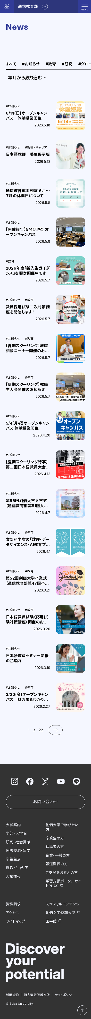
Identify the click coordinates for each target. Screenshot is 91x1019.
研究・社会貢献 (18, 842)
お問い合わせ (45, 801)
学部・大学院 (16, 833)
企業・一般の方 (58, 855)
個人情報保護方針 (37, 995)
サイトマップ (15, 921)
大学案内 (13, 825)
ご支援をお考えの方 (62, 872)
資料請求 (13, 904)
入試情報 (13, 876)
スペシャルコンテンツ (63, 904)
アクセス (12, 912)
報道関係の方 (57, 864)
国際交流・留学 (18, 850)
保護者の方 (55, 846)
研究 (67, 64)
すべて (11, 64)
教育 (51, 64)
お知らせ (31, 64)
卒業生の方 (55, 838)
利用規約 (12, 995)
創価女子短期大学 (61, 912)
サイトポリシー (65, 995)
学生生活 (13, 859)
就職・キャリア (17, 867)
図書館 (51, 921)
